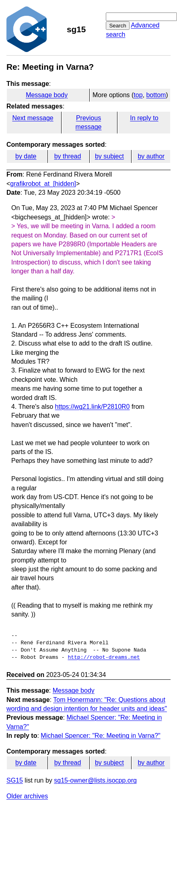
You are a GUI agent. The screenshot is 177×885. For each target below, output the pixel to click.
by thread (67, 156)
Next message (32, 118)
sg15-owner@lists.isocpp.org (95, 780)
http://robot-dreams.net (104, 657)
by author (151, 156)
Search (117, 26)
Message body (47, 95)
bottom (156, 95)
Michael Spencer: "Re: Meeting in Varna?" (100, 735)
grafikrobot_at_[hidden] (43, 183)
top (138, 95)
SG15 (14, 780)
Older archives (27, 796)
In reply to (144, 118)
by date (25, 156)
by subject (109, 156)
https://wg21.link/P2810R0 (92, 406)
